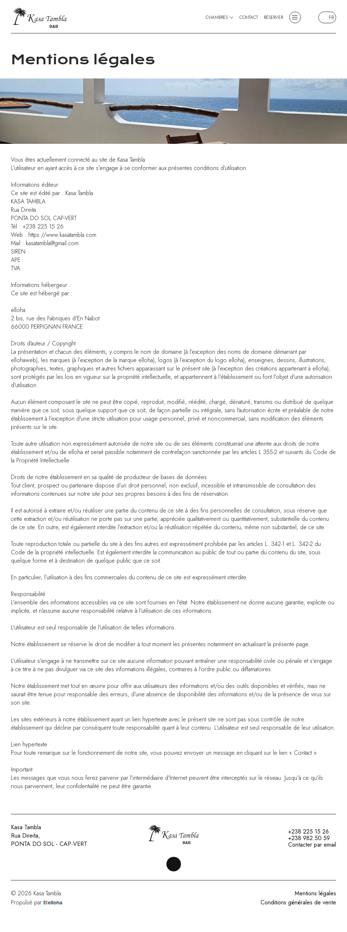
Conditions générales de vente (298, 902)
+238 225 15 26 (304, 831)
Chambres (220, 17)
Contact (248, 17)
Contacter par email (308, 845)
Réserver (273, 17)
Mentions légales (315, 893)
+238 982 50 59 (305, 838)
